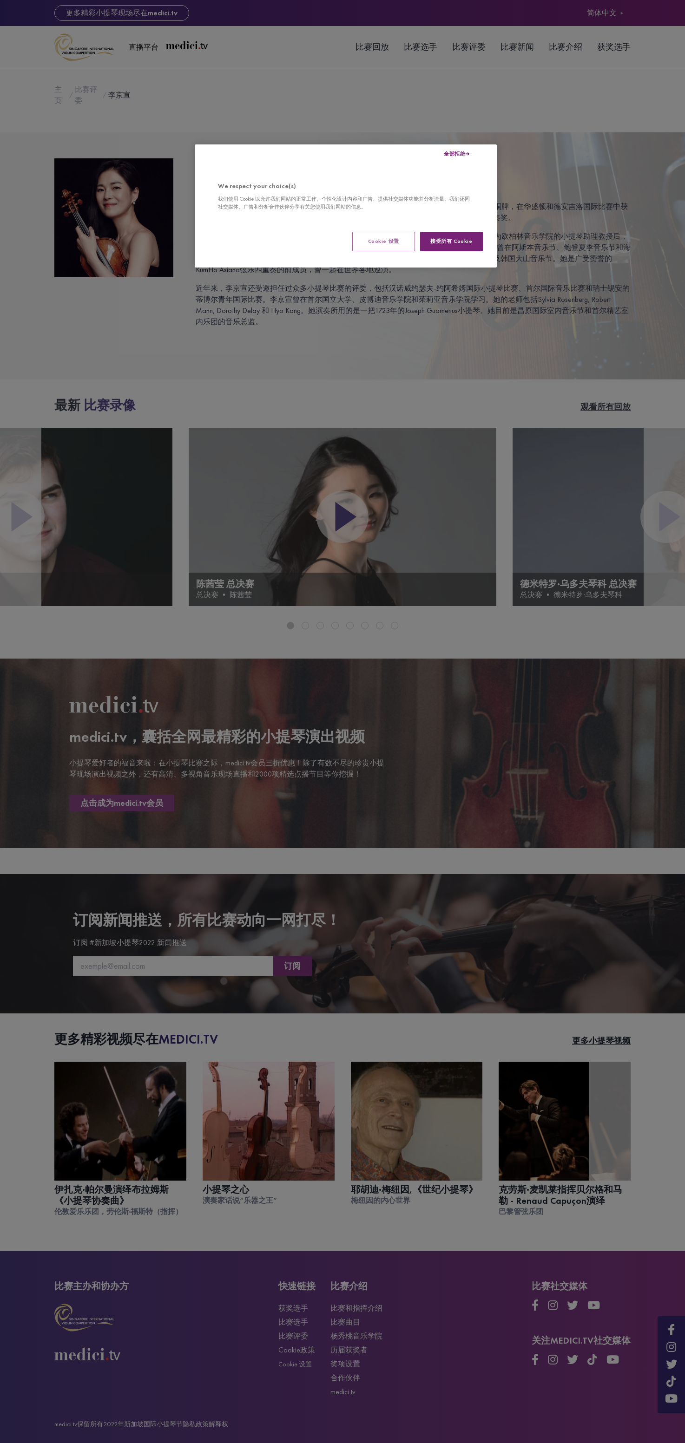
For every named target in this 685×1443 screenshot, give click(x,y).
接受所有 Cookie (451, 241)
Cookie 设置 (383, 241)
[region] (346, 206)
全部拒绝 (454, 153)
